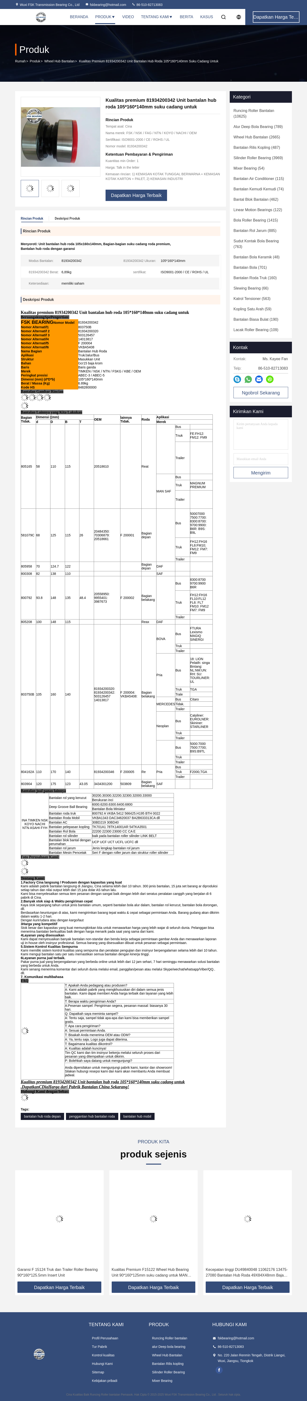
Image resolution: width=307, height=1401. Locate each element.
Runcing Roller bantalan (169, 1338)
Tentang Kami (157, 17)
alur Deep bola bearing (168, 1347)
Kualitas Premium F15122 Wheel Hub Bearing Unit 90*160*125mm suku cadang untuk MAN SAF (150, 1273)
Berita (186, 17)
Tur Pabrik (99, 1347)
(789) (258, 127)
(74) (258, 189)
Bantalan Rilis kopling (168, 1364)
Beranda (79, 17)
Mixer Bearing (162, 1381)
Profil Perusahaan (105, 1338)
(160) (255, 278)
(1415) (255, 220)
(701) (250, 267)
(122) (257, 210)
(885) (254, 231)
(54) (249, 168)
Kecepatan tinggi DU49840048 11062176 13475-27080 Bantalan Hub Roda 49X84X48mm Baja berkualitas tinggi (247, 1273)
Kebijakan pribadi (104, 1381)
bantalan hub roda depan (42, 1116)
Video (128, 17)
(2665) (256, 137)
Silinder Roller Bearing (168, 1372)
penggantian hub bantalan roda (92, 1116)
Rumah (20, 61)
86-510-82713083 (147, 5)
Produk (105, 17)
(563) (251, 299)
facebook (219, 1370)
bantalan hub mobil (137, 1116)
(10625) (253, 113)
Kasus (206, 17)
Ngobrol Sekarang (261, 392)
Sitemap (98, 1372)
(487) (256, 147)
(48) (256, 257)
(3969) (258, 158)
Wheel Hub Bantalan (59, 61)
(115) (258, 179)
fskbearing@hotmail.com (105, 5)
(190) (255, 319)
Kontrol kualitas (103, 1355)
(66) (251, 288)
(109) (255, 330)
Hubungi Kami (102, 1364)
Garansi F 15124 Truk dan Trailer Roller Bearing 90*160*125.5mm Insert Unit (57, 1272)
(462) (255, 199)
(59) (252, 309)
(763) (256, 244)
